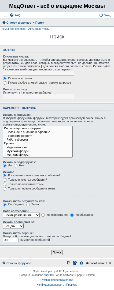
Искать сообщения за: (19, 222)
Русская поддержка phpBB (57, 279)
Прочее (37, 143)
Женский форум (37, 155)
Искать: (8, 172)
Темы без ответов (13, 28)
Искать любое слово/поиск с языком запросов (37, 82)
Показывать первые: (18, 233)
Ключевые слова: (16, 56)
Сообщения (13, 204)
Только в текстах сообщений (25, 179)
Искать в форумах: (17, 114)
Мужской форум (37, 151)
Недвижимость (37, 147)
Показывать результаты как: (24, 201)
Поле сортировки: (16, 211)
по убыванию (81, 214)
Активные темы (38, 28)
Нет (19, 165)
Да (7, 165)
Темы (32, 204)
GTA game (65, 271)
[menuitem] (15, 15)
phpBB (48, 275)
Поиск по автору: (15, 89)
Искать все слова (17, 78)
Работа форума (37, 140)
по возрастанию (54, 214)
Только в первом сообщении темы (29, 188)
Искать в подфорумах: (19, 162)
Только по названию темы (23, 184)
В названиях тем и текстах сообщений (32, 175)
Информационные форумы (37, 128)
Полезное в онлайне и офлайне (37, 132)
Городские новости (37, 136)
